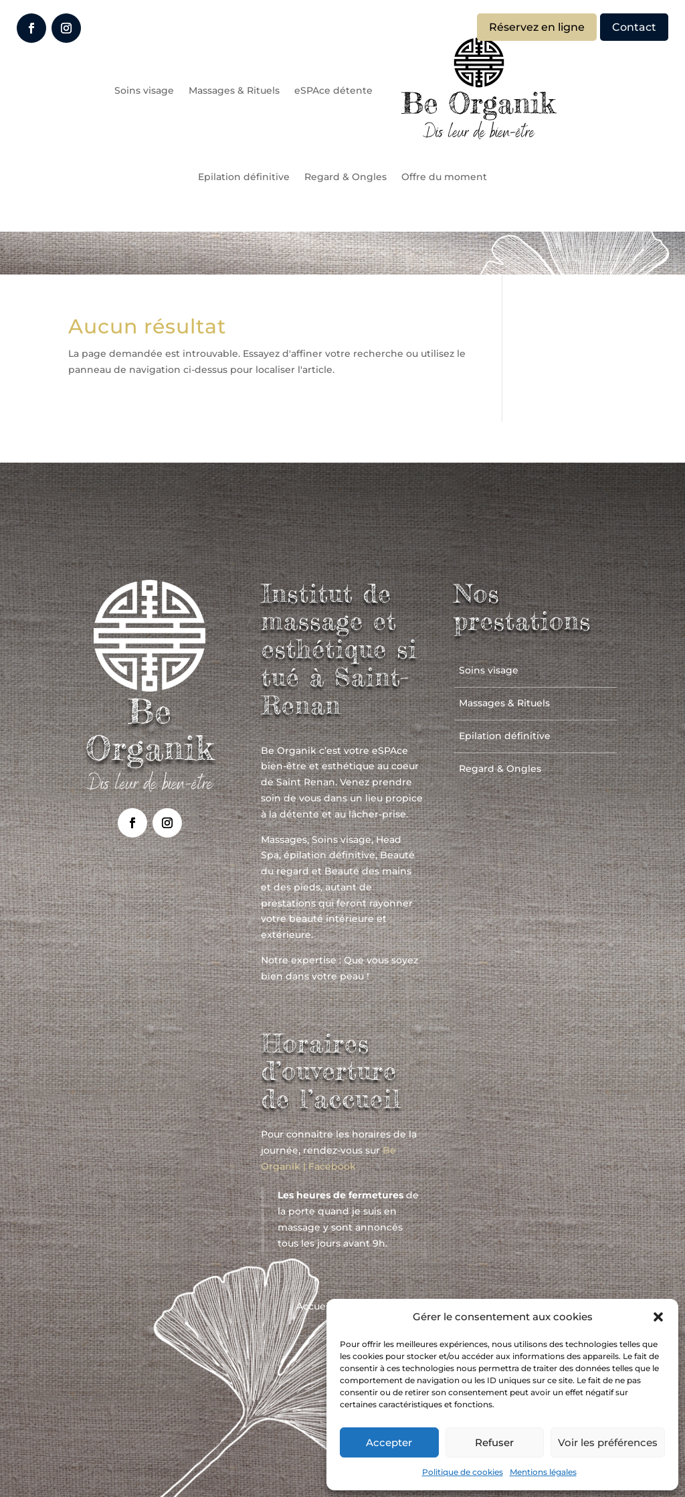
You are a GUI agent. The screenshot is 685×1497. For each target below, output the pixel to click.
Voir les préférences (608, 1442)
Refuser (494, 1442)
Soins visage (144, 90)
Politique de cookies (462, 1472)
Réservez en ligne (537, 27)
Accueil (313, 1307)
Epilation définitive (244, 177)
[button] (658, 1317)
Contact (634, 27)
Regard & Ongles (345, 177)
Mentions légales (543, 1472)
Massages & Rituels (234, 90)
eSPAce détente (333, 90)
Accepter (389, 1442)
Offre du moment (444, 177)
